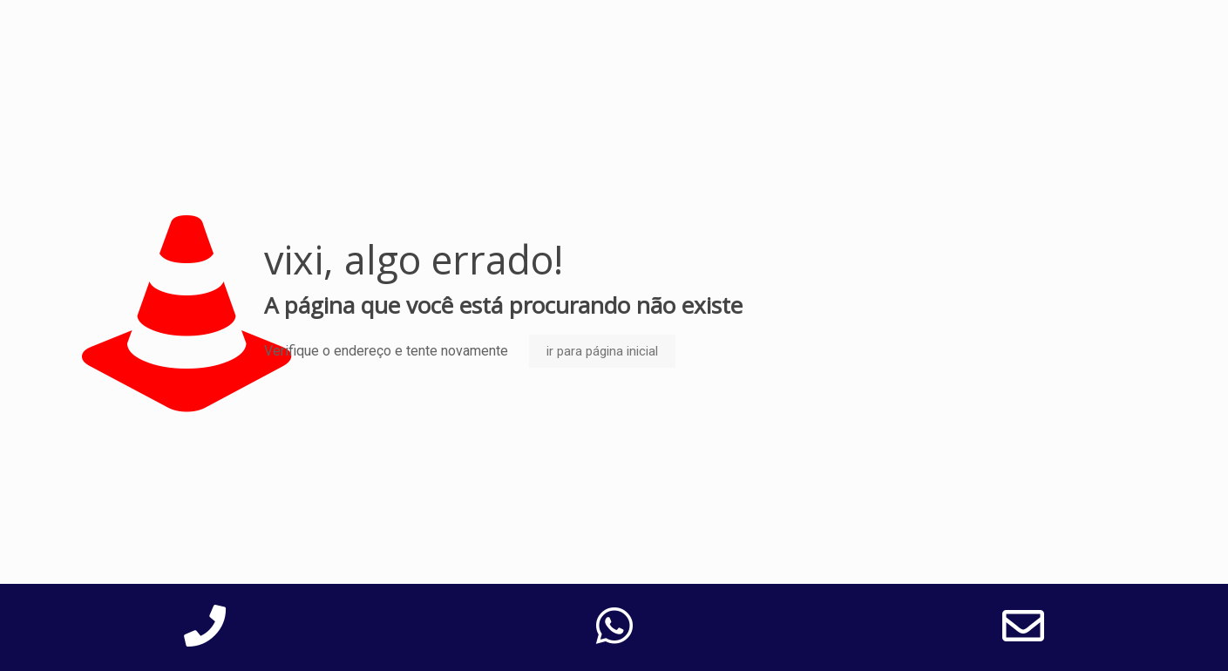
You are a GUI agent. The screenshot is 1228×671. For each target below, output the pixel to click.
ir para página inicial (602, 351)
